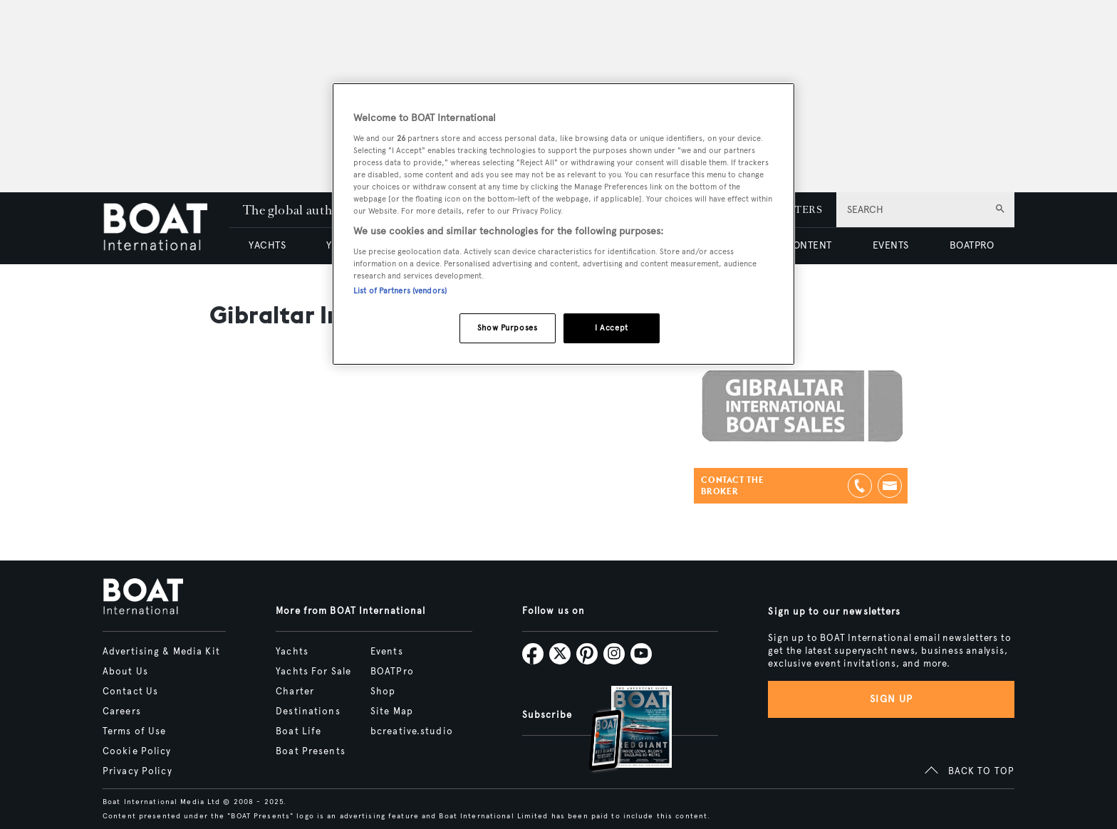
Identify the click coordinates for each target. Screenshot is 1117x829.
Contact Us (130, 691)
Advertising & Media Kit (161, 651)
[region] (563, 224)
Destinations (308, 711)
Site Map (391, 711)
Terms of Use (134, 731)
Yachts (292, 651)
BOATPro (392, 671)
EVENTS (891, 245)
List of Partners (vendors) (400, 291)
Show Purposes (507, 328)
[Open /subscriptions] (618, 730)
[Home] (166, 228)
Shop (382, 691)
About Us (125, 671)
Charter (295, 691)
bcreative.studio (411, 731)
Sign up (891, 699)
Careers (122, 711)
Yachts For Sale (313, 671)
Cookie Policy (137, 751)
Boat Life (298, 731)
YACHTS (267, 245)
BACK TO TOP (981, 771)
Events (386, 651)
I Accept (611, 328)
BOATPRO (972, 245)
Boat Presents (311, 751)
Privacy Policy (137, 771)
